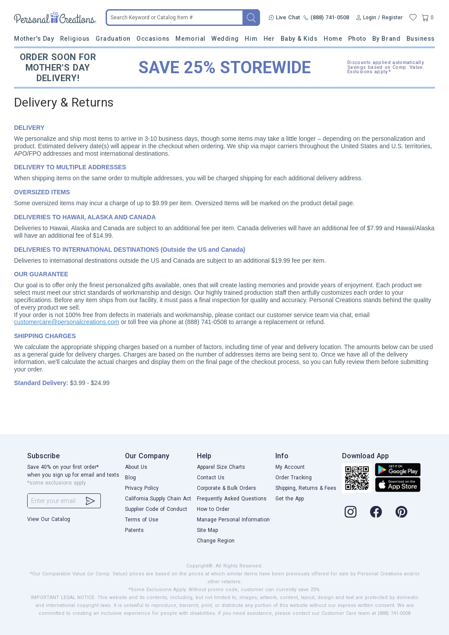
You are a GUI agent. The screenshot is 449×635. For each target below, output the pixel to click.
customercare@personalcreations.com (66, 321)
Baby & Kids (299, 38)
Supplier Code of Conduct (156, 509)
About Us (136, 467)
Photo (357, 38)
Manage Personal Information (233, 520)
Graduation (113, 38)
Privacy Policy (142, 488)
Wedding (225, 38)
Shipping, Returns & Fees (305, 488)
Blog (130, 477)
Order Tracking (293, 477)
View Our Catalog (48, 519)
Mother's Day (34, 38)
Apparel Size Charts (221, 467)
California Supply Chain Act (158, 499)
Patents (134, 530)
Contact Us (210, 477)
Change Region (216, 541)
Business (420, 38)
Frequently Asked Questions (232, 499)
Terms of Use (141, 520)
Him (251, 38)
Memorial (190, 38)
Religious (75, 38)
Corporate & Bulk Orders (226, 488)
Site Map (207, 530)
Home (333, 38)
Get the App (289, 499)
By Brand (386, 38)
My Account (290, 467)
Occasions (153, 38)
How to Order (213, 509)
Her (269, 38)
